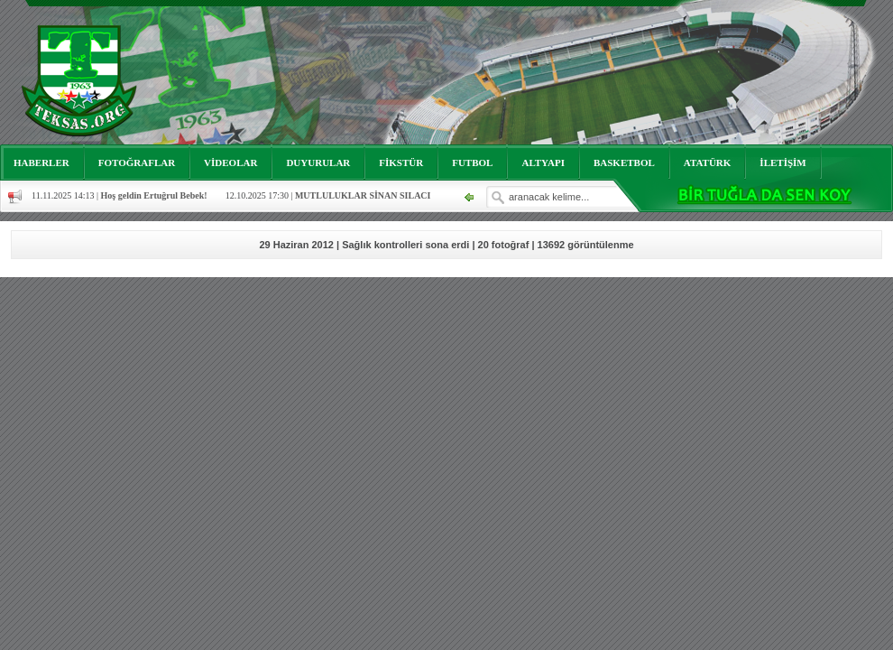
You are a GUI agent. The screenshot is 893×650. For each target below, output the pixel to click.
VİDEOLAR (230, 162)
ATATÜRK (708, 162)
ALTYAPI (543, 162)
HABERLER (41, 162)
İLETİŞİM (783, 162)
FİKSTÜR (401, 162)
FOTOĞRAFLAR (136, 162)
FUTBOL (472, 162)
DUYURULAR (318, 162)
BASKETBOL (624, 162)
